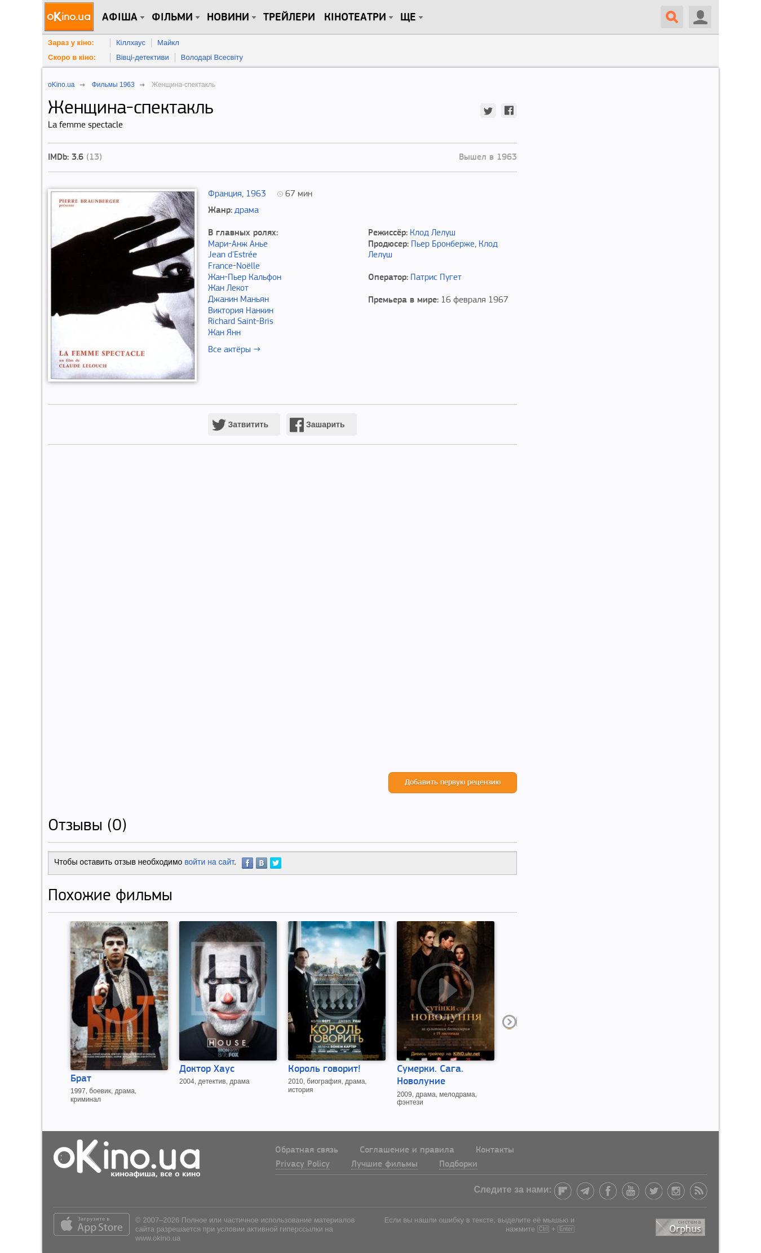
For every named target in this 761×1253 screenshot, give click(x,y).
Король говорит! (324, 1069)
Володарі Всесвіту (212, 57)
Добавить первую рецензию (453, 782)
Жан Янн (224, 333)
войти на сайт (209, 861)
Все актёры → (234, 349)
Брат (80, 1079)
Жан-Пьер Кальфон (244, 277)
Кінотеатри (355, 17)
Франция (225, 194)
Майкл (168, 42)
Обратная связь (306, 1150)
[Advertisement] (282, 620)
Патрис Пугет (436, 277)
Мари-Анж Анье (238, 244)
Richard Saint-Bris (240, 321)
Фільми (172, 17)
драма (247, 210)
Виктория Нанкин (240, 311)
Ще (408, 17)
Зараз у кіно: (71, 42)
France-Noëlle (234, 266)
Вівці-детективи (142, 57)
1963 (256, 194)
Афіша (120, 17)
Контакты (495, 1150)
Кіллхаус (130, 42)
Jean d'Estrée (232, 255)
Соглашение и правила (407, 1150)
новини (228, 17)
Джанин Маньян (238, 299)
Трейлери (289, 17)
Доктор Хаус (207, 1069)
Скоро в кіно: (72, 57)
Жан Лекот (228, 288)
